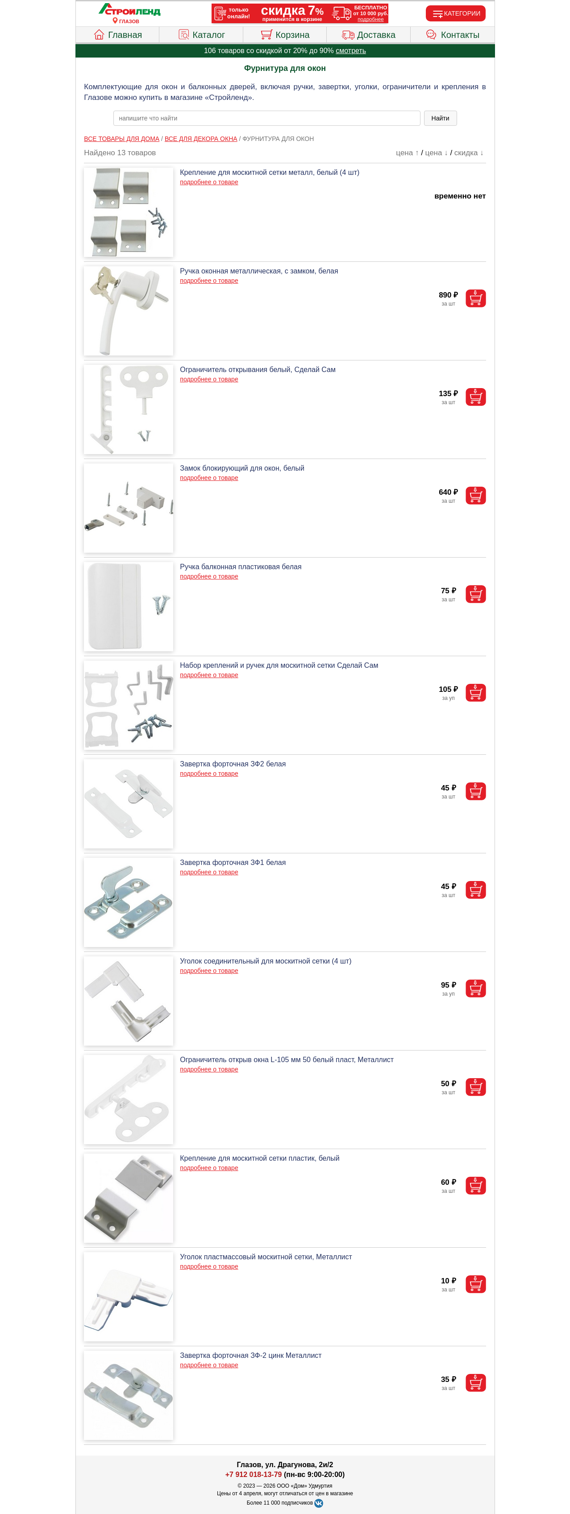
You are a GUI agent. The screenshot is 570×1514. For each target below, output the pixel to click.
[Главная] (129, 10)
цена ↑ (407, 153)
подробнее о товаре (209, 182)
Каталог (201, 33)
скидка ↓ (469, 153)
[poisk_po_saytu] (266, 118)
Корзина (284, 33)
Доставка (368, 33)
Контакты (452, 33)
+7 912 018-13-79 (253, 1474)
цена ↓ (436, 153)
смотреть (351, 50)
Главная (117, 33)
